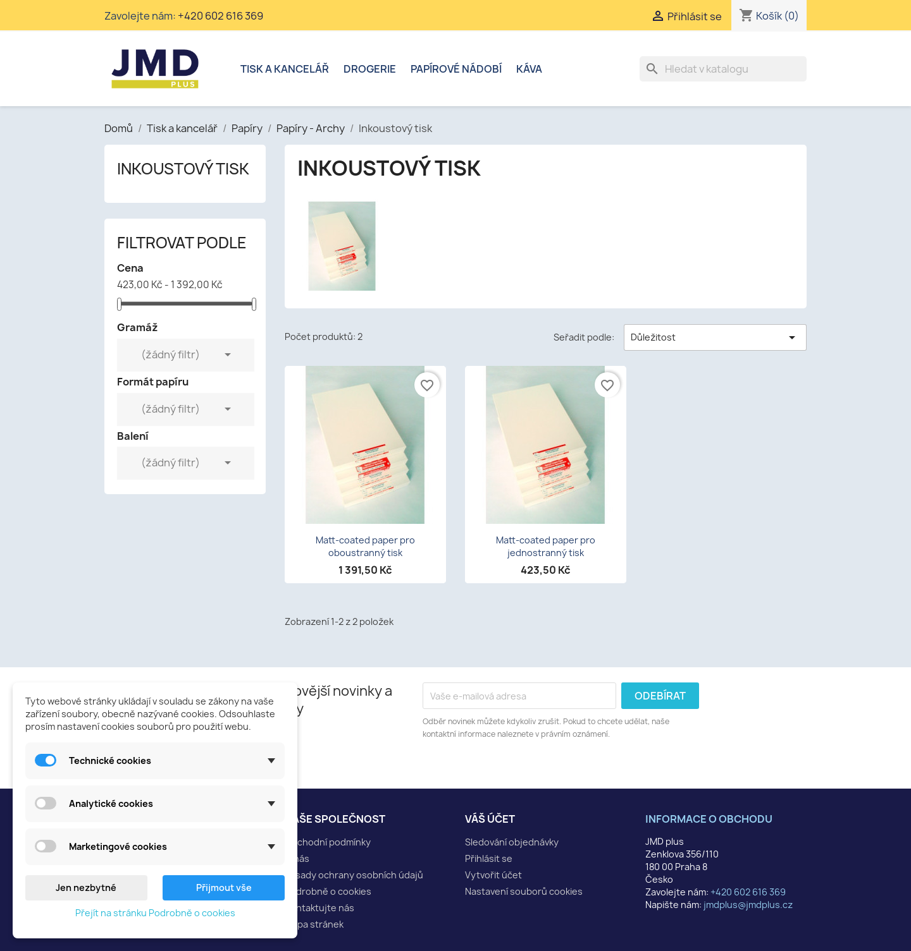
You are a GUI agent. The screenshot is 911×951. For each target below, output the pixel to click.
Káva (529, 69)
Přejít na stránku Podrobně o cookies (155, 913)
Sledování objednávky (512, 842)
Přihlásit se (488, 858)
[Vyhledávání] (723, 69)
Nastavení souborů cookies (524, 891)
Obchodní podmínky (328, 842)
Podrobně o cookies (328, 891)
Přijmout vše (224, 887)
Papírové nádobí (456, 69)
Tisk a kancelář (284, 69)
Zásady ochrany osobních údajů (354, 875)
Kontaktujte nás (319, 908)
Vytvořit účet (493, 875)
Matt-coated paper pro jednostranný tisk (545, 546)
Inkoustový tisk (183, 168)
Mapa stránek (314, 924)
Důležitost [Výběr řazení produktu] (715, 337)
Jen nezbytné (86, 887)
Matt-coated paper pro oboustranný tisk (365, 546)
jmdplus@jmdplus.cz (748, 905)
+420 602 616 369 (220, 16)
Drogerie (370, 69)
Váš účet (490, 819)
